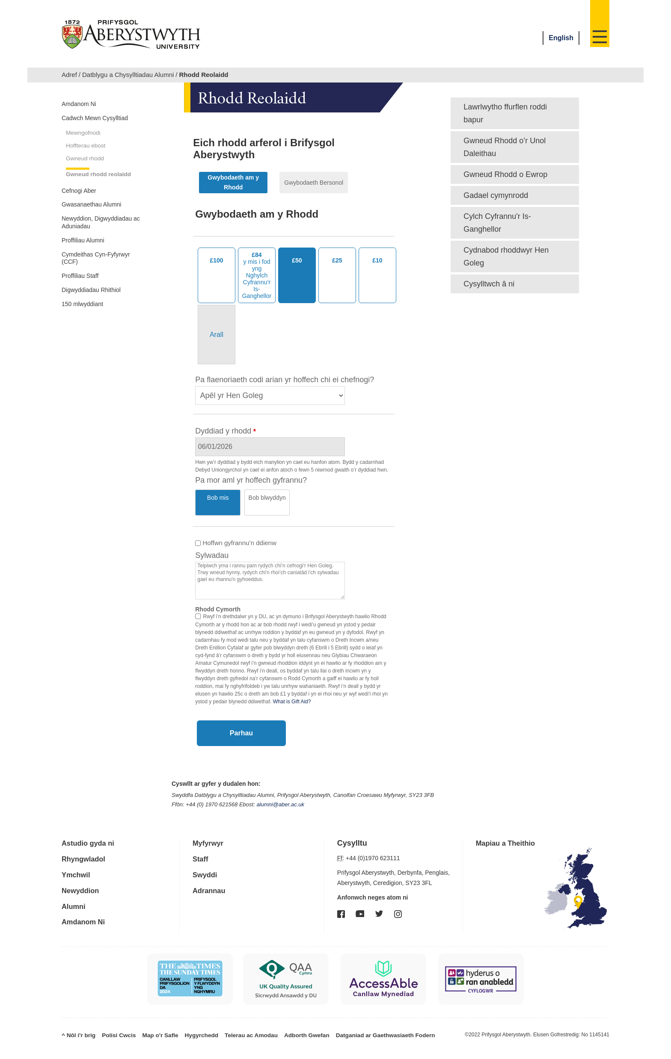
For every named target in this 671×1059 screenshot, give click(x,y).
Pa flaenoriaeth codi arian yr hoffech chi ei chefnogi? (284, 379)
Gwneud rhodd (88, 176)
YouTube (360, 903)
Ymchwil (77, 864)
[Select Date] (352, 446)
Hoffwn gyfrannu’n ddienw (235, 533)
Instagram (398, 904)
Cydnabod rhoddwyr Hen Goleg (506, 256)
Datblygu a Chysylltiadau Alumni (128, 74)
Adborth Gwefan (282, 1023)
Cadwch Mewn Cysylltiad (87, 126)
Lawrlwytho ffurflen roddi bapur (505, 113)
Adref (69, 74)
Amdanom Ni (84, 105)
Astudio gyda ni (90, 833)
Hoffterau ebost (89, 162)
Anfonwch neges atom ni (372, 887)
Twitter (379, 903)
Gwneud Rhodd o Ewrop (505, 174)
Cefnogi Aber (84, 222)
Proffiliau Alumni (89, 291)
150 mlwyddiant (88, 366)
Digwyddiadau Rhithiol (100, 349)
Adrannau (211, 879)
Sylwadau (212, 545)
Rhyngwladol (86, 849)
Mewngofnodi (86, 148)
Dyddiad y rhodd (223, 431)
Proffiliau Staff (85, 333)
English (561, 37)
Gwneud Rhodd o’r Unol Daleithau (504, 147)
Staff (201, 849)
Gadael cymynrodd (495, 195)
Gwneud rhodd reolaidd (90, 199)
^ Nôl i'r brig (77, 1023)
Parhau (241, 723)
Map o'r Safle (150, 1023)
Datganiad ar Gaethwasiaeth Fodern (352, 1023)
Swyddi (206, 864)
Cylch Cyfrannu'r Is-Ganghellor (497, 222)
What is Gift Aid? (292, 692)
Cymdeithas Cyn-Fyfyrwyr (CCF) (91, 312)
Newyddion (82, 879)
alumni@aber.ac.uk (280, 794)
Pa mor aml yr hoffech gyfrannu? (251, 480)
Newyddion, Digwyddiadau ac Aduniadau (91, 265)
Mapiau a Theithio (508, 833)
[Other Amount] (216, 334)
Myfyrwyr (209, 833)
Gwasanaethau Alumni (100, 239)
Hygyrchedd (187, 1023)
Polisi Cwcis (113, 1023)
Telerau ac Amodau (231, 1023)
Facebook (341, 904)
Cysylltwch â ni (488, 284)
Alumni (75, 895)
